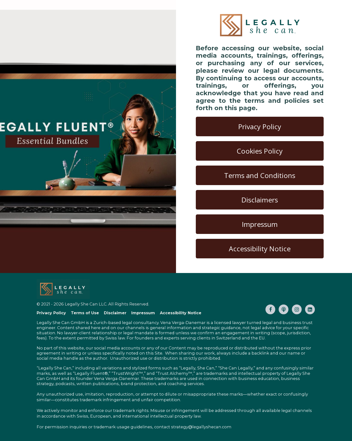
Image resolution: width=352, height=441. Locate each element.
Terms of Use (85, 313)
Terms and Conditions (259, 175)
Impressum (260, 224)
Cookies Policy (260, 151)
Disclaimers (259, 199)
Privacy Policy (259, 126)
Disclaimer (115, 313)
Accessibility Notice (260, 248)
